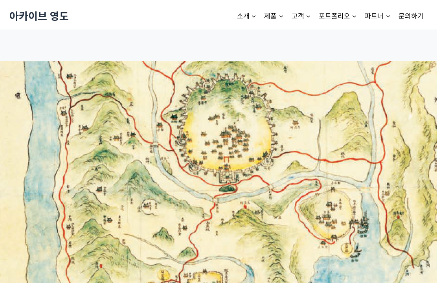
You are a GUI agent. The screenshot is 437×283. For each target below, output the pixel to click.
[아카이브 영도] (39, 15)
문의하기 (411, 15)
